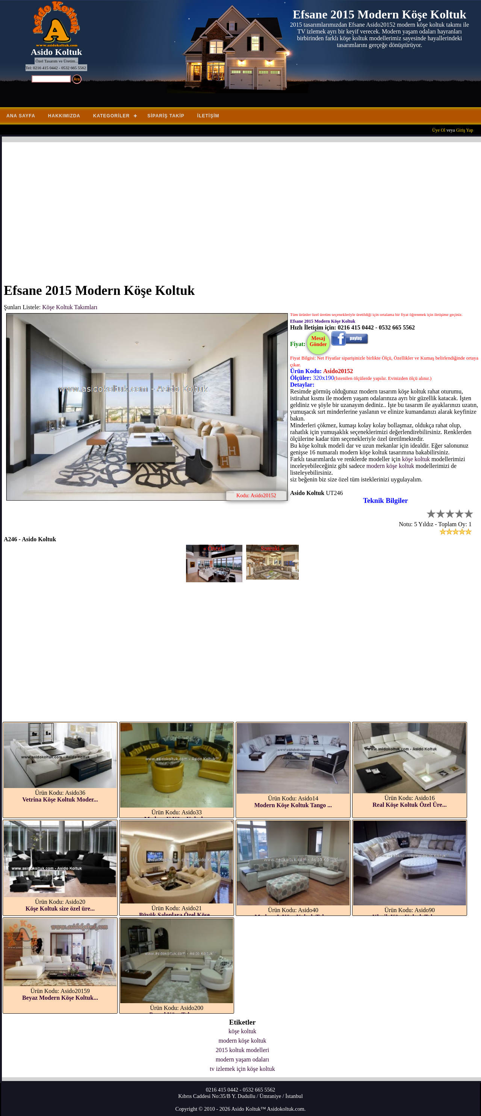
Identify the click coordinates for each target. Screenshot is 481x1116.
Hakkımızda (64, 115)
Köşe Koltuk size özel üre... (60, 908)
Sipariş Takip (166, 115)
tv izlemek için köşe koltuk (242, 1069)
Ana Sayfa (20, 115)
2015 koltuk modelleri (242, 1050)
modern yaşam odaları (242, 1059)
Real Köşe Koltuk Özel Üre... (409, 805)
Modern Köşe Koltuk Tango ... (293, 805)
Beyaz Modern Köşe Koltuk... (60, 998)
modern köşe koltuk (390, 466)
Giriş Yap (464, 130)
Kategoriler (111, 115)
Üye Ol (438, 130)
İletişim (208, 115)
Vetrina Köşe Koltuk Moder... (60, 799)
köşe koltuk (416, 459)
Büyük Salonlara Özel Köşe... (176, 915)
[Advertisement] (229, 208)
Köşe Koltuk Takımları (69, 307)
